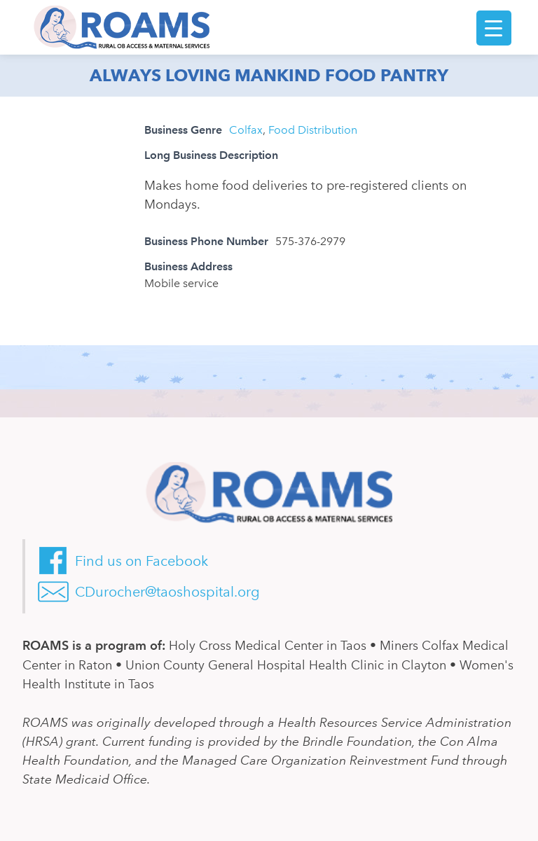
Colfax (246, 130)
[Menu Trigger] (493, 28)
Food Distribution (312, 130)
